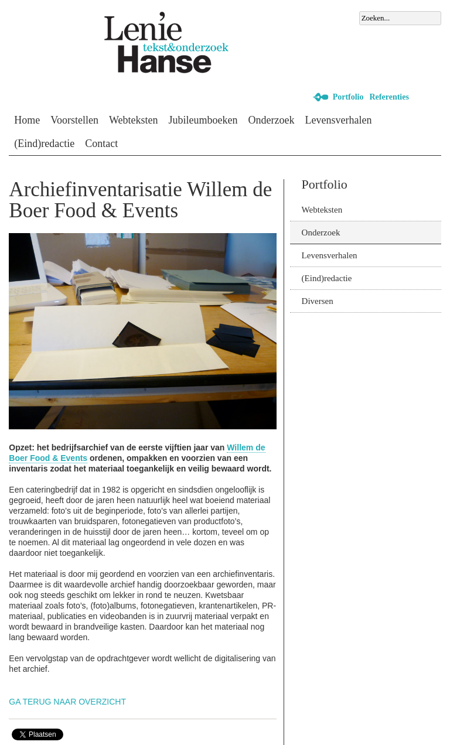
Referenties (389, 97)
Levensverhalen (338, 120)
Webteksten (133, 120)
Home (27, 120)
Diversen (317, 301)
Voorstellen (74, 120)
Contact (101, 143)
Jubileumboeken (203, 120)
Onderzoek (271, 120)
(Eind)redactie (44, 143)
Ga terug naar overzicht (67, 701)
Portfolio (348, 97)
